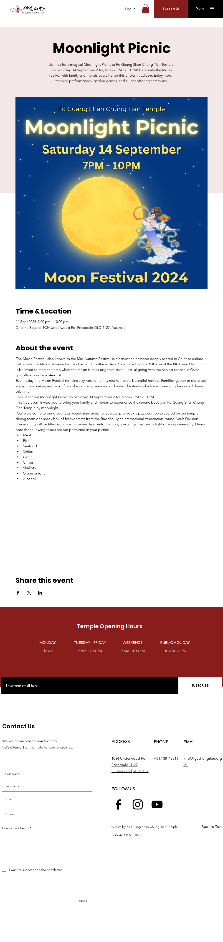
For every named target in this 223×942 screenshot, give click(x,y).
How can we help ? (15, 828)
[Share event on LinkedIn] (40, 593)
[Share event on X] (29, 593)
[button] (146, 8)
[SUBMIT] (81, 901)
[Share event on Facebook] (18, 593)
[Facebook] (118, 804)
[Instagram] (137, 804)
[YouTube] (157, 804)
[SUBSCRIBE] (200, 685)
